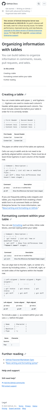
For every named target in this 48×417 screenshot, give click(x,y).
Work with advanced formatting (18, 11)
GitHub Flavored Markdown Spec (20, 359)
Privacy (28, 406)
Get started (10, 9)
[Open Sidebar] (3, 11)
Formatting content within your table (23, 217)
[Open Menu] (44, 4)
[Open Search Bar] (39, 4)
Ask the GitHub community (13, 383)
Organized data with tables (16, 13)
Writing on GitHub (23, 9)
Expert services (14, 408)
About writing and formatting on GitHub (20, 208)
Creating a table (14, 94)
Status (35, 406)
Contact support (9, 386)
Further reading (14, 354)
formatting (17, 225)
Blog (24, 408)
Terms (21, 406)
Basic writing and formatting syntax (21, 363)
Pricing (4, 408)
